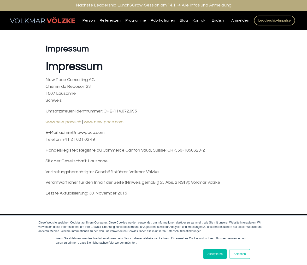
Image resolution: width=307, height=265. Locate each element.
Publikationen (163, 20)
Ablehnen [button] (240, 254)
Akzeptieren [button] (215, 254)
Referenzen (110, 20)
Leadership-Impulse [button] (274, 20)
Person (89, 20)
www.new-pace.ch (63, 122)
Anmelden (240, 20)
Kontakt (200, 20)
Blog (184, 20)
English (218, 20)
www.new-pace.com (104, 122)
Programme (135, 20)
